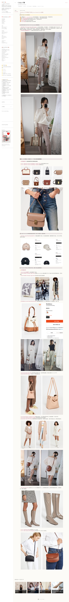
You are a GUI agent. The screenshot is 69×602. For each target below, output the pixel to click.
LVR (2, 26)
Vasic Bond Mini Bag (25, 373)
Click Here (3, 145)
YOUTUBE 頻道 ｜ (29, 6)
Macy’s (3, 41)
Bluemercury (4, 56)
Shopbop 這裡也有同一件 (25, 30)
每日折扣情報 (16, 11)
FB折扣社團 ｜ (20, 6)
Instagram (23, 20)
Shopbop (3, 18)
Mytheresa (3, 21)
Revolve (3, 33)
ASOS (3, 38)
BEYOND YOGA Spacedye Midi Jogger (29, 27)
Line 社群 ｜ (24, 6)
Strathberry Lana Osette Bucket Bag (28, 301)
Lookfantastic (4, 50)
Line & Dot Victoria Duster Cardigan (28, 417)
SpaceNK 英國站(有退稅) (6, 49)
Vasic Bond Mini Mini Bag (26, 372)
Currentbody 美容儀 (5, 54)
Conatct (42, 6)
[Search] (66, 3)
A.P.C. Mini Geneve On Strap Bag (28, 530)
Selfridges (3, 19)
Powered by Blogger (41, 599)
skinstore (3, 53)
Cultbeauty (3, 52)
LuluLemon (4, 40)
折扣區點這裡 (23, 161)
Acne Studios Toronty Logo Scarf (28, 273)
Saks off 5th (4, 36)
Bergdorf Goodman (5, 57)
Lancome (3, 58)
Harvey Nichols (4, 51)
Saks (2, 35)
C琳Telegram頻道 (26, 18)
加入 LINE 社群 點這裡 (29, 16)
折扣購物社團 (25, 19)
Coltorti (3, 31)
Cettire (3, 30)
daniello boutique (5, 32)
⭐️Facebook (4, 70)
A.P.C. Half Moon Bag (25, 529)
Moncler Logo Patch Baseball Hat (28, 235)
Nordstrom (3, 42)
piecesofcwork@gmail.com (6, 12)
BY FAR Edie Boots (25, 487)
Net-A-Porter (4, 27)
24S (2, 25)
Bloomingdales (4, 37)
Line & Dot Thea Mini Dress (26, 418)
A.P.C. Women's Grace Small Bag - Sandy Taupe (31, 163)
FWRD (3, 22)
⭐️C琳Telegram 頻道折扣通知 (6, 75)
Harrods (3, 23)
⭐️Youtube (3, 69)
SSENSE (3, 20)
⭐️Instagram (4, 72)
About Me (38, 6)
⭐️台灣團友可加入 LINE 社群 (6, 73)
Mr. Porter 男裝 (4, 28)
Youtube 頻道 (23, 21)
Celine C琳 (21, 3)
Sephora (3, 55)
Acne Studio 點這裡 (25, 272)
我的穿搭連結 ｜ (34, 6)
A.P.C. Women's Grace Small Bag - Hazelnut (30, 164)
